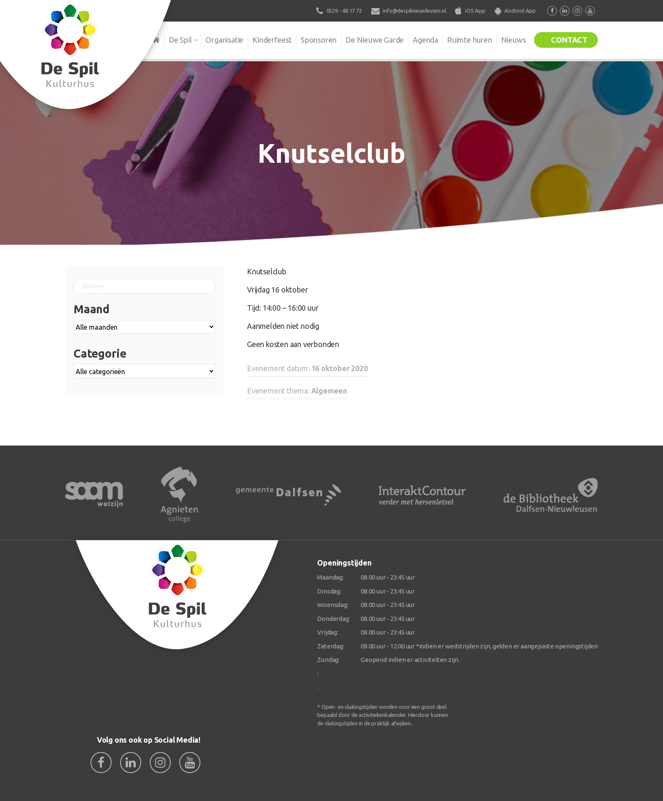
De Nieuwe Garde (374, 40)
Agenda (425, 40)
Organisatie (224, 40)
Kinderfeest (272, 40)
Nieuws (513, 40)
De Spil (180, 40)
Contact (569, 40)
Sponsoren (319, 40)
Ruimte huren (469, 40)
